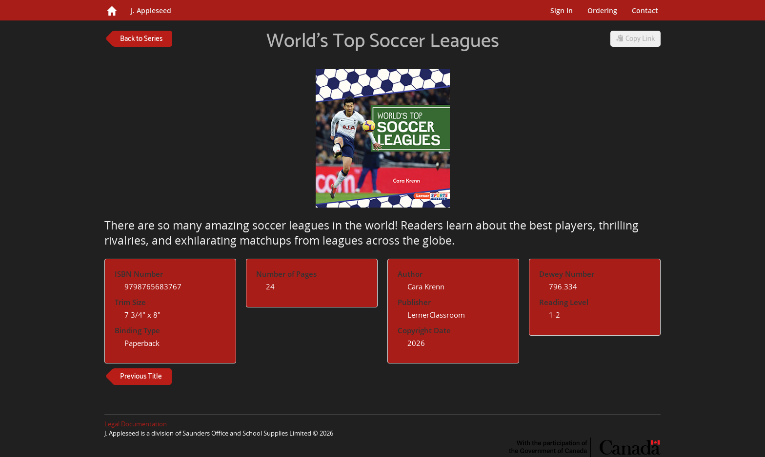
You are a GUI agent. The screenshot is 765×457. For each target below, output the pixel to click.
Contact (645, 10)
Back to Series (141, 39)
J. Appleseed (151, 10)
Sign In (561, 10)
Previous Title (141, 376)
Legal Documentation (135, 423)
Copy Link (635, 39)
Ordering (602, 10)
